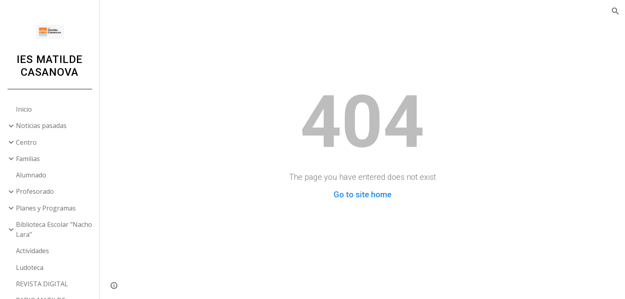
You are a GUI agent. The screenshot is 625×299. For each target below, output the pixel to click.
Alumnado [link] (31, 175)
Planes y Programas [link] (46, 208)
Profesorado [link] (35, 191)
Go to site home (362, 194)
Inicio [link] (24, 109)
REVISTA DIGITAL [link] (42, 283)
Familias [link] (28, 158)
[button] (615, 11)
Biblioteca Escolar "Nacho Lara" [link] (54, 229)
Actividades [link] (32, 250)
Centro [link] (26, 142)
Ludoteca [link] (29, 267)
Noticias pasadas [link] (41, 125)
